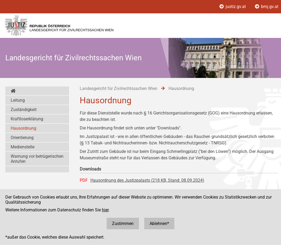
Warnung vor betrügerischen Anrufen (37, 159)
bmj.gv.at (266, 6)
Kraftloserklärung (27, 118)
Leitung (18, 100)
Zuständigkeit (24, 109)
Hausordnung (23, 128)
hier (105, 209)
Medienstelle (22, 146)
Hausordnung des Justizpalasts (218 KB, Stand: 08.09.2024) (147, 180)
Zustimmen (123, 223)
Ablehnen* (159, 223)
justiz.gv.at (233, 6)
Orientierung (22, 137)
